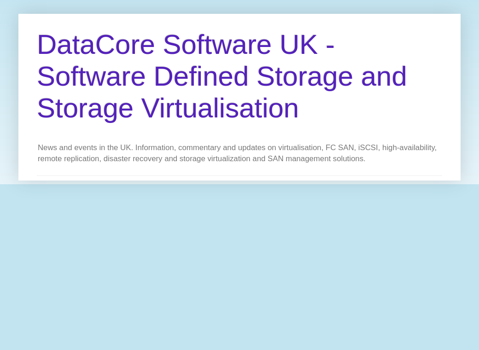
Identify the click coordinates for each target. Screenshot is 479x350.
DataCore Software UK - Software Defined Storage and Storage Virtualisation (222, 76)
